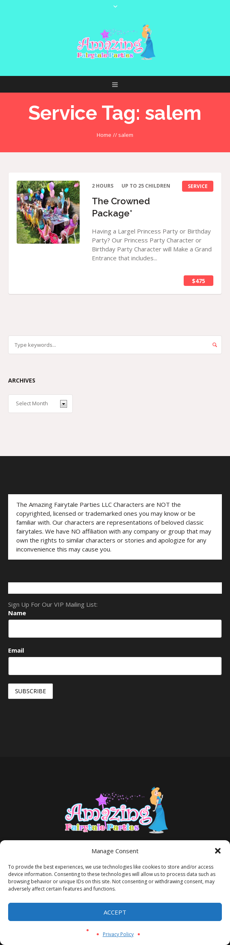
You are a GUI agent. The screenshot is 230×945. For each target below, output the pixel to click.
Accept (115, 912)
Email (16, 650)
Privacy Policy (118, 934)
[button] (218, 851)
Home (104, 134)
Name (17, 613)
